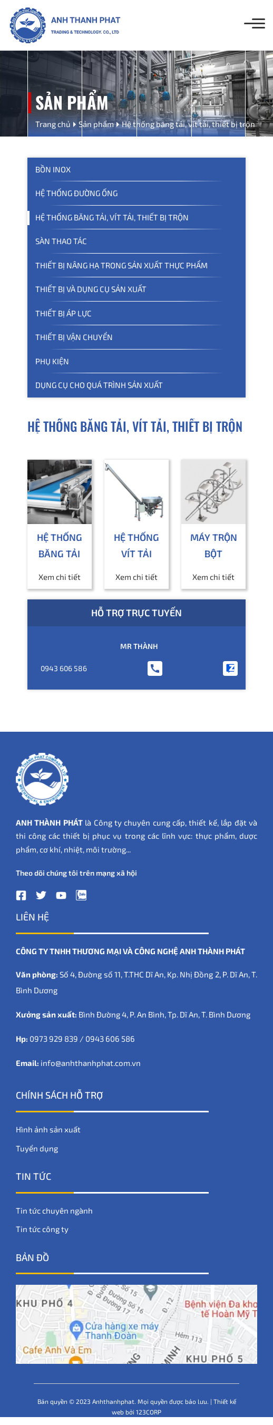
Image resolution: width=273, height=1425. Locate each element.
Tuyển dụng (37, 1148)
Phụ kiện (52, 361)
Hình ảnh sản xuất (48, 1129)
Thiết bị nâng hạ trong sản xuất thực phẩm (121, 265)
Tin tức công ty (42, 1229)
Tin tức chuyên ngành (54, 1210)
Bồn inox (53, 169)
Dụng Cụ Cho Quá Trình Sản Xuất (99, 385)
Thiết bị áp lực (63, 313)
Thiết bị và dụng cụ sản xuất (91, 289)
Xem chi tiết (59, 576)
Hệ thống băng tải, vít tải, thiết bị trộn (112, 217)
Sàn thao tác (61, 241)
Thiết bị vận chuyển (74, 337)
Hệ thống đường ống (76, 193)
